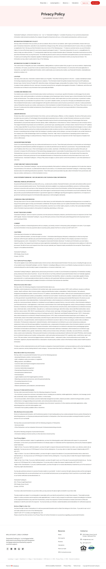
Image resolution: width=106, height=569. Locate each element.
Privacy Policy (67, 566)
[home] (14, 3)
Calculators (75, 3)
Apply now (85, 3)
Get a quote (61, 538)
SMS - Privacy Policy (57, 559)
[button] (44, 3)
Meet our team (62, 548)
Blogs (30, 559)
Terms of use (76, 566)
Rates (59, 534)
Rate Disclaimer (38, 559)
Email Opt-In (23, 559)
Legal (16, 559)
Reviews (60, 541)
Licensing (10, 559)
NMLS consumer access (64, 552)
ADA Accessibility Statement (53, 566)
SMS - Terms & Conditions (72, 559)
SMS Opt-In (47, 559)
